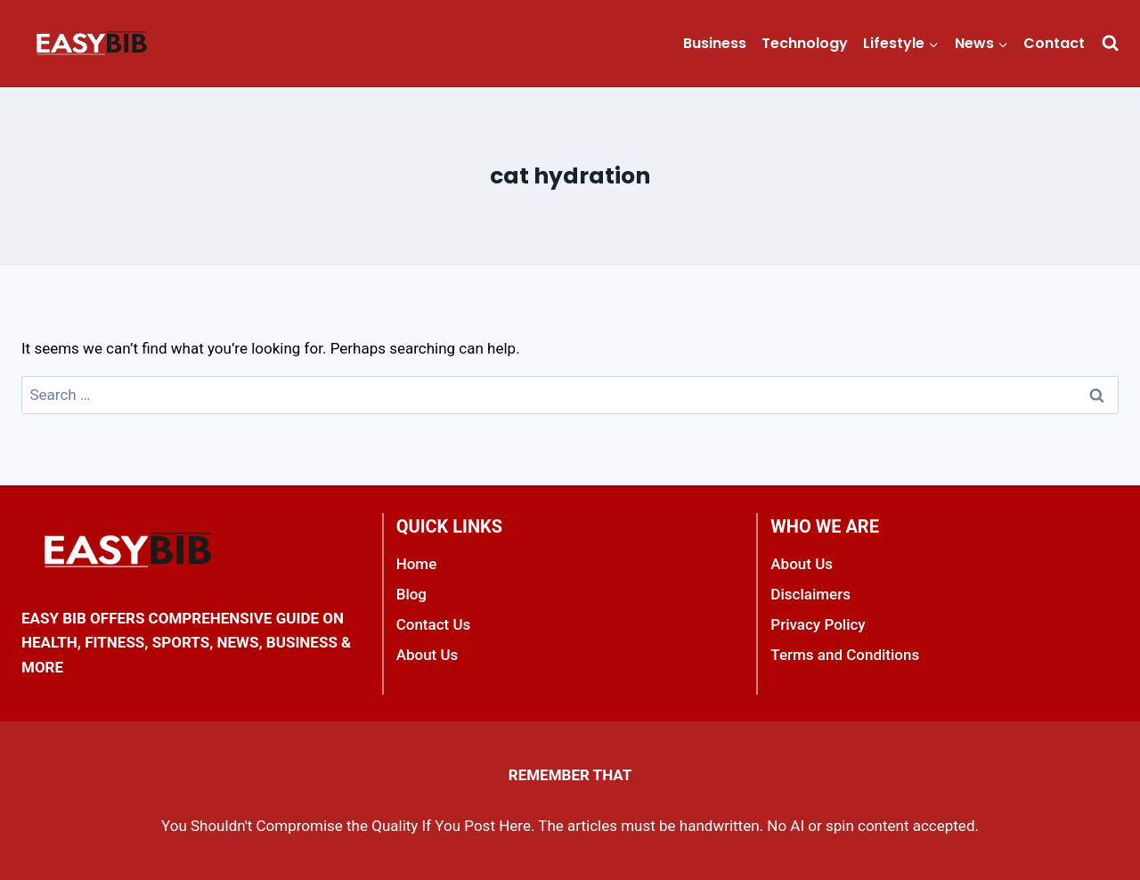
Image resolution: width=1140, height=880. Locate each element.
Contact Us (433, 624)
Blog (411, 594)
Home (416, 564)
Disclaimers (810, 594)
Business (714, 43)
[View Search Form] (1110, 43)
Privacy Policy (817, 624)
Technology (804, 43)
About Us (427, 655)
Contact (1054, 43)
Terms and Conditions (844, 655)
